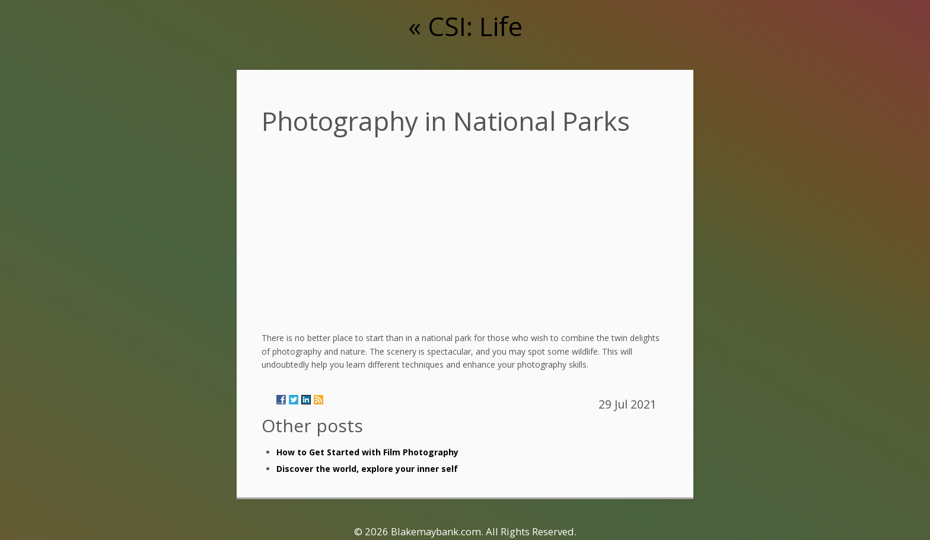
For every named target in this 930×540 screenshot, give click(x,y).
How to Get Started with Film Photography (367, 452)
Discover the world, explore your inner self (367, 468)
